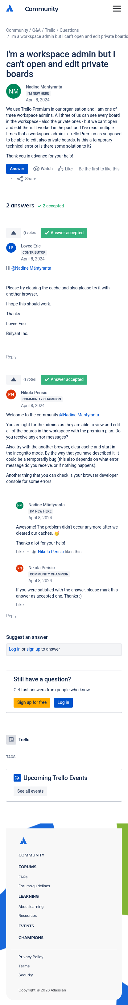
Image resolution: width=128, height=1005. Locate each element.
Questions (69, 30)
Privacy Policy (31, 956)
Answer (17, 168)
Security (26, 975)
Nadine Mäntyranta (44, 86)
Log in (15, 649)
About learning (31, 906)
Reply (11, 356)
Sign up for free (32, 702)
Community (42, 8)
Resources (28, 915)
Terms (24, 966)
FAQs (23, 877)
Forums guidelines (34, 886)
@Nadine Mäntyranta (31, 268)
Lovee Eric (31, 245)
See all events (30, 791)
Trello (50, 30)
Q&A (36, 30)
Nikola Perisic (34, 392)
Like (20, 551)
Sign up (33, 649)
